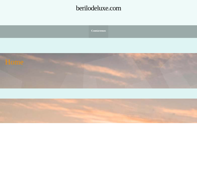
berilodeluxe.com (98, 8)
